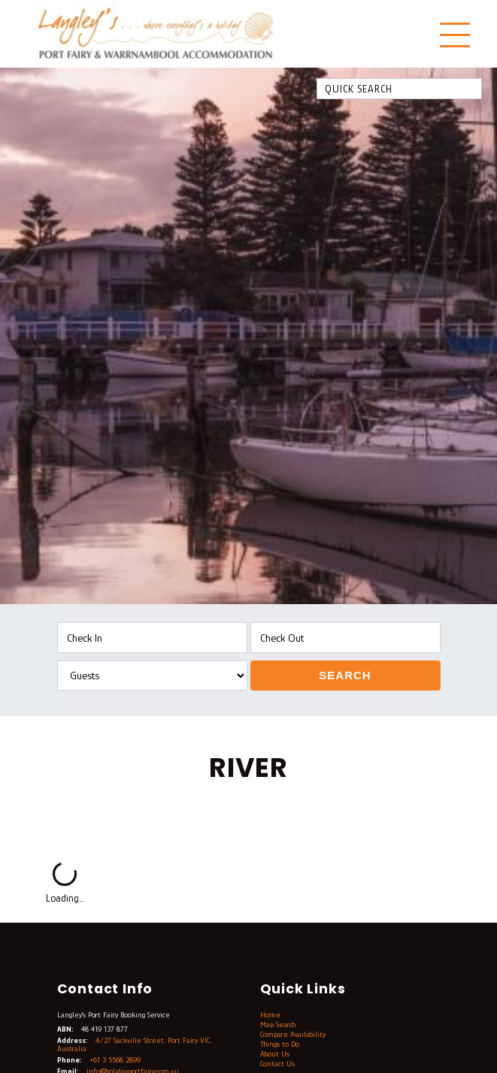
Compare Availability (293, 1034)
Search (345, 675)
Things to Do (279, 1044)
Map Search (277, 1024)
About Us (274, 1054)
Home (270, 1015)
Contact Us (277, 1063)
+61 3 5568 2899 (115, 1060)
